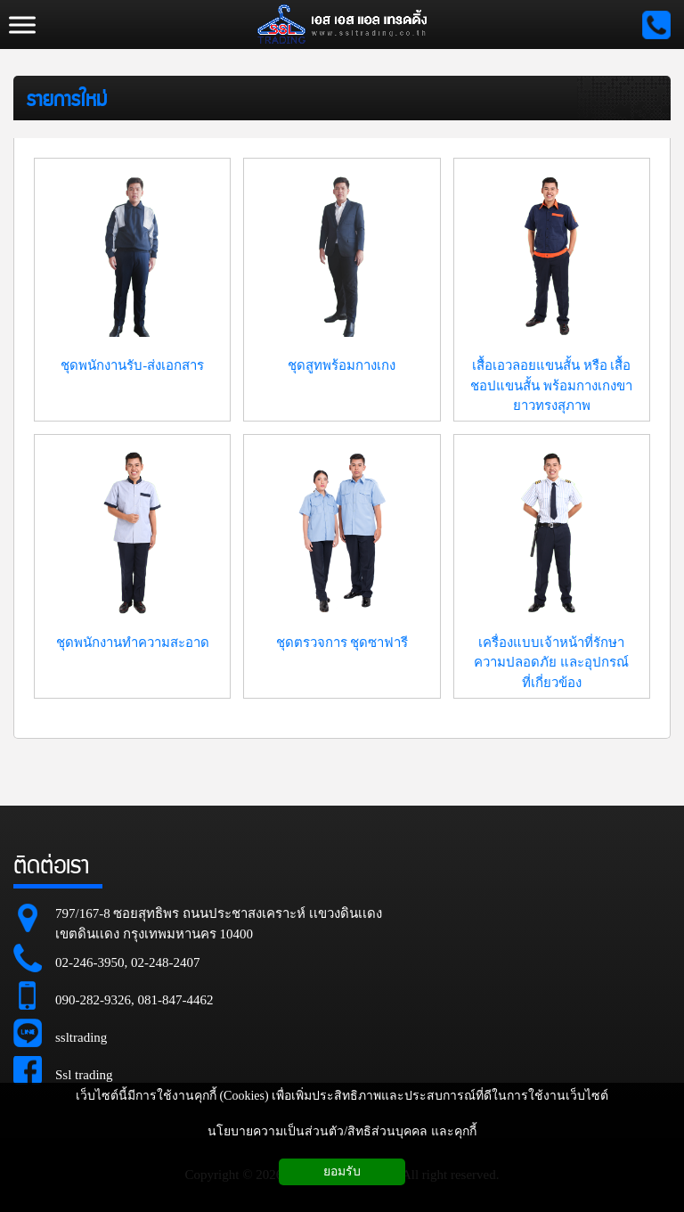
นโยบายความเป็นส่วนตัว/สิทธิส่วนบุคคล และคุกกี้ (342, 1131)
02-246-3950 (90, 962)
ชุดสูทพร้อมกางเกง (341, 365)
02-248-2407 (165, 962)
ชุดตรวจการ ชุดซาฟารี (342, 642)
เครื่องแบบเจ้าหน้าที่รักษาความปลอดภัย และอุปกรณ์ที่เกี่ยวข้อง (551, 662)
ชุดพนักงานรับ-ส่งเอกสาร (132, 365)
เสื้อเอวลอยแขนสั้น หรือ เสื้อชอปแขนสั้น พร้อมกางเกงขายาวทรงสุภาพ (551, 385)
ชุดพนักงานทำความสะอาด (132, 642)
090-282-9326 (93, 1000)
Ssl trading (84, 1075)
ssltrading (81, 1037)
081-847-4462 (176, 1000)
